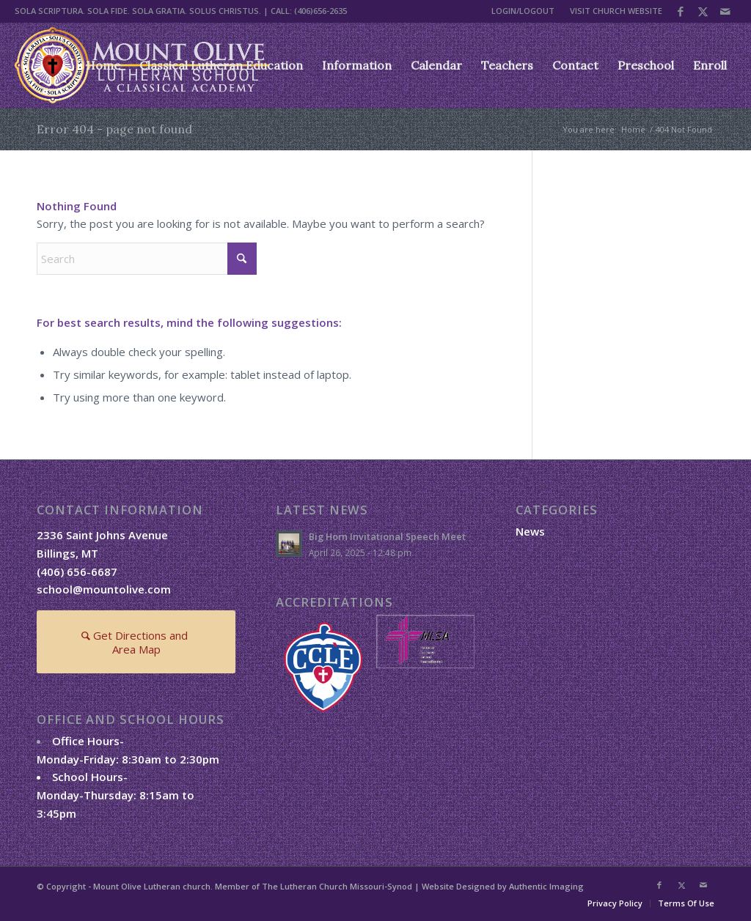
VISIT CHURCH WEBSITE (616, 10)
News (530, 531)
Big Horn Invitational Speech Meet (387, 536)
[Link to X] (703, 11)
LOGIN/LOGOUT (522, 10)
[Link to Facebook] (681, 11)
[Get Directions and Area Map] (136, 641)
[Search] (147, 259)
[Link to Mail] (725, 11)
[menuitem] (523, 11)
